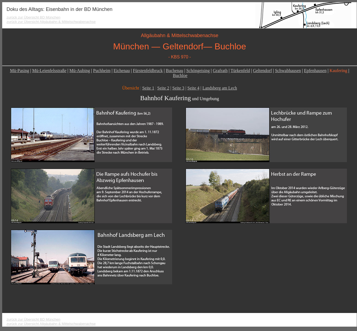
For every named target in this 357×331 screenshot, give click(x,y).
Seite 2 (163, 88)
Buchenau (174, 70)
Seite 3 (178, 88)
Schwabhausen (288, 70)
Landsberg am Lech (219, 88)
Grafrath (220, 70)
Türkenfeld (240, 70)
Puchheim (101, 70)
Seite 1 (148, 88)
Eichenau (121, 70)
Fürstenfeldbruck (148, 70)
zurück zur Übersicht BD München (33, 17)
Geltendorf (262, 70)
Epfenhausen (315, 70)
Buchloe (180, 75)
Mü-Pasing (19, 70)
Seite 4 (193, 88)
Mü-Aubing (79, 70)
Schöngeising (198, 70)
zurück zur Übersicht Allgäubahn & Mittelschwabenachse (51, 22)
